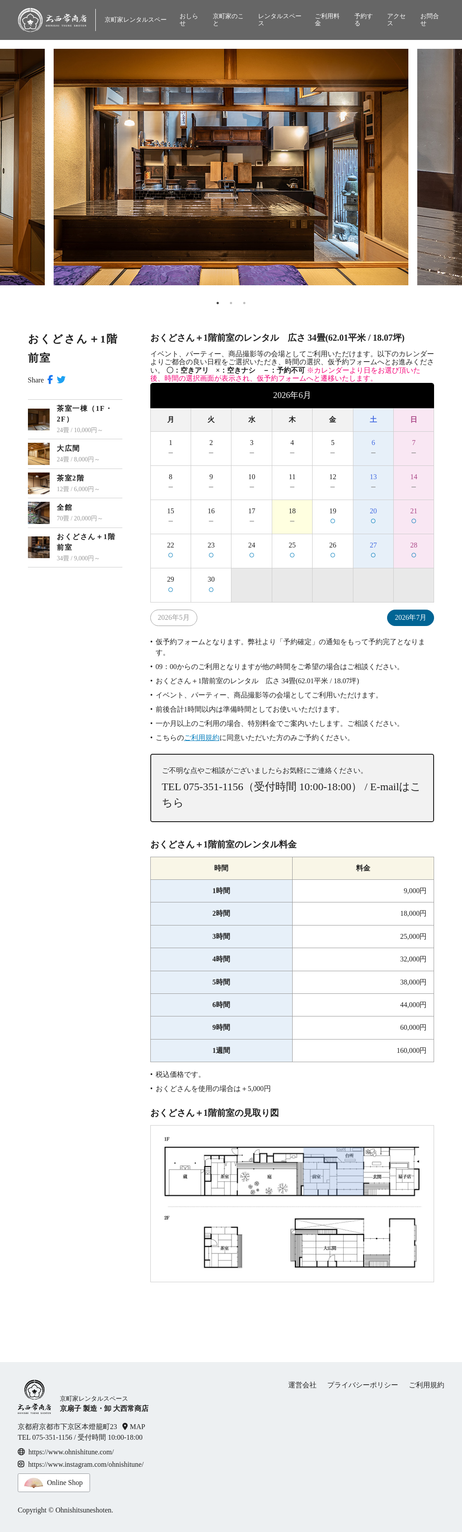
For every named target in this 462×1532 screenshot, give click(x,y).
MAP (137, 1426)
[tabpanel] (231, 162)
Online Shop (64, 1482)
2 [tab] (231, 303)
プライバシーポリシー (362, 1385)
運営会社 (302, 1385)
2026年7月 (411, 617)
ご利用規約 (201, 737)
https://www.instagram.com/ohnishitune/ (81, 1464)
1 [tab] (217, 303)
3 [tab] (244, 303)
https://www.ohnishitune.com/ (71, 1452)
